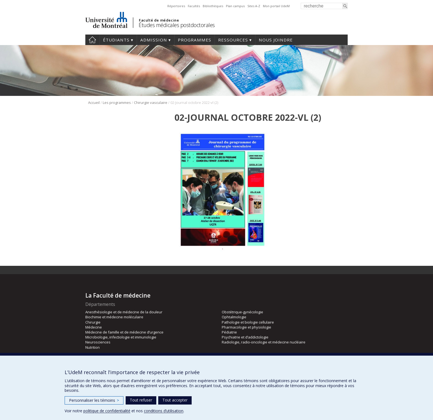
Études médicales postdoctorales (177, 25)
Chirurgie (93, 322)
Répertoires (176, 6)
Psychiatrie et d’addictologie (245, 337)
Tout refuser (141, 400)
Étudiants (116, 40)
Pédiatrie (229, 332)
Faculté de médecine (159, 20)
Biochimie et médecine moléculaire (114, 316)
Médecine (93, 327)
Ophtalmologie (234, 316)
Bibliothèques (213, 6)
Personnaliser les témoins (94, 400)
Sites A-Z (253, 6)
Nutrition (92, 347)
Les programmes (117, 102)
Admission (153, 40)
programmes (194, 40)
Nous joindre (276, 40)
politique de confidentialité (106, 410)
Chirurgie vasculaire (150, 102)
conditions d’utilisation (163, 410)
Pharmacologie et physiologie (246, 327)
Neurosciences (97, 342)
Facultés (194, 6)
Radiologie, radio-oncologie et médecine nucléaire (263, 342)
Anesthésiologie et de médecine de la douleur (123, 311)
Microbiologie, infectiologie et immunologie (120, 337)
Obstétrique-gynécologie (242, 311)
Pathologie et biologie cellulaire (248, 322)
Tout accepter (175, 400)
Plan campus (235, 6)
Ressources (233, 40)
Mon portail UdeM (276, 6)
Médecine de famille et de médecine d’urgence (124, 332)
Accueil (92, 40)
